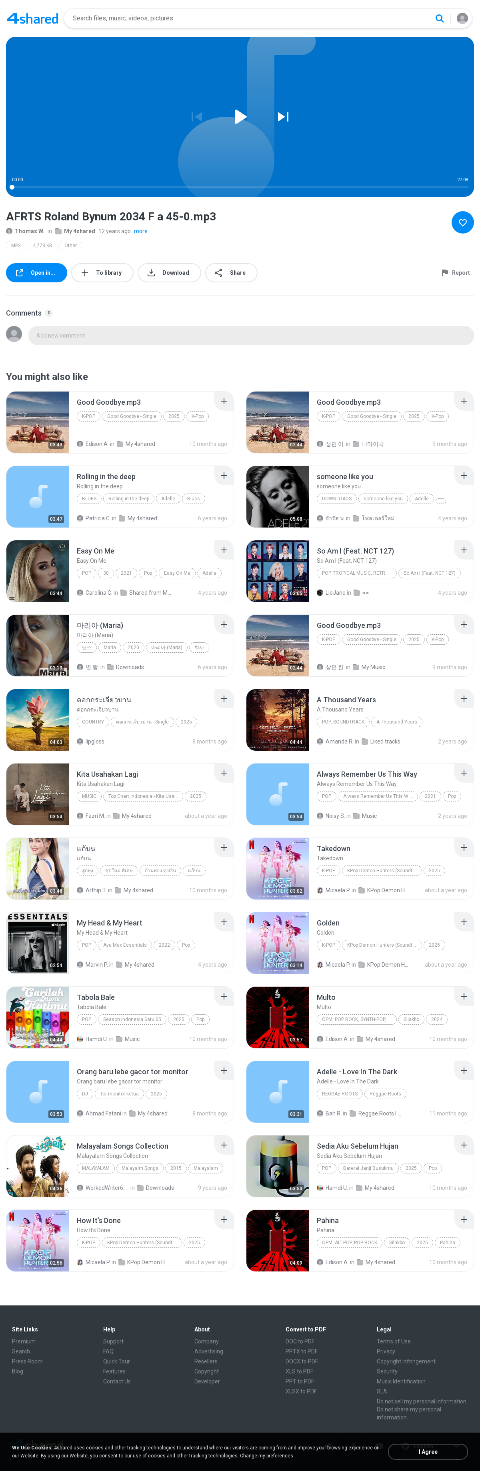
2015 (176, 1168)
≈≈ (361, 593)
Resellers (206, 1361)
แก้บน (194, 870)
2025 (174, 416)
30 (106, 573)
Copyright (206, 1371)
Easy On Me (177, 573)
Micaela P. (333, 890)
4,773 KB (42, 245)
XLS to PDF (299, 1371)
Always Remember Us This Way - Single (380, 796)
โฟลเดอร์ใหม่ (373, 518)
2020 (133, 647)
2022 (164, 945)
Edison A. (93, 444)
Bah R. (329, 1113)
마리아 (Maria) (166, 647)
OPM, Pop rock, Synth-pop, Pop (359, 1019)
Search (21, 1351)
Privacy (386, 1351)
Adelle (168, 499)
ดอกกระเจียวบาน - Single (142, 722)
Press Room (27, 1361)
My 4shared (75, 231)
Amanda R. (335, 741)
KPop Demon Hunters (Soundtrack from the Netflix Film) (384, 870)
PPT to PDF (300, 1381)
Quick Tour (116, 1361)
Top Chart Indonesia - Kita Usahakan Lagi (145, 796)
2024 (436, 1019)
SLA (382, 1391)
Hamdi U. (92, 1039)
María (110, 647)
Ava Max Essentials (125, 945)
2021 (126, 573)
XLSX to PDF (301, 1391)
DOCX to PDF (302, 1361)
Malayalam (96, 1168)
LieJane (331, 593)
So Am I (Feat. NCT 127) (430, 573)
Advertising (208, 1351)
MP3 (16, 245)
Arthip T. (92, 890)
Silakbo (411, 1019)
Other (70, 245)
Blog (17, 1371)
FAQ (108, 1351)
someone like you (383, 499)
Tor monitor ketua (119, 1094)
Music (89, 796)
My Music (369, 667)
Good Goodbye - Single (131, 416)
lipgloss (90, 741)
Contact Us (117, 1381)
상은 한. (331, 667)
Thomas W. (25, 231)
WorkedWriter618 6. (103, 1188)
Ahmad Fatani (99, 1113)
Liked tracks (381, 741)
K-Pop (88, 416)
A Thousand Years (396, 722)
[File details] (37, 422)
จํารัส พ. (331, 518)
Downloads (337, 499)
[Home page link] (32, 18)
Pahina (447, 1242)
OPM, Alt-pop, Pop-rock (349, 1242)
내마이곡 (368, 444)
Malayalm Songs (140, 1168)
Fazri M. (91, 816)
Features (114, 1371)
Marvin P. (92, 964)
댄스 (87, 647)
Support (113, 1341)
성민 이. (331, 444)
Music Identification (401, 1381)
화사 (199, 647)
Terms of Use (394, 1341)
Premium (24, 1341)
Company (206, 1341)
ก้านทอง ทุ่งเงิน (160, 870)
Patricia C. (94, 518)
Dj (85, 1094)
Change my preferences (266, 1456)
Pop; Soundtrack (343, 722)
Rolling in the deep (128, 499)
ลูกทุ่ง (87, 870)
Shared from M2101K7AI (146, 593)
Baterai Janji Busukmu (368, 1168)
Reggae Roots (340, 1094)
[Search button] (439, 18)
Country (93, 722)
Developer (207, 1381)
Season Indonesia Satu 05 (132, 1019)
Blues (89, 499)
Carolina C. (94, 593)
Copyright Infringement (406, 1361)
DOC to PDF (300, 1341)
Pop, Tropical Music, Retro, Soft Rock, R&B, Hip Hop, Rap (359, 573)
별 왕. (88, 667)
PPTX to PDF (302, 1351)
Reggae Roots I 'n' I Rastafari (376, 1113)
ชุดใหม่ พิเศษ (119, 870)
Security (387, 1371)
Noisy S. (331, 816)
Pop (86, 573)
